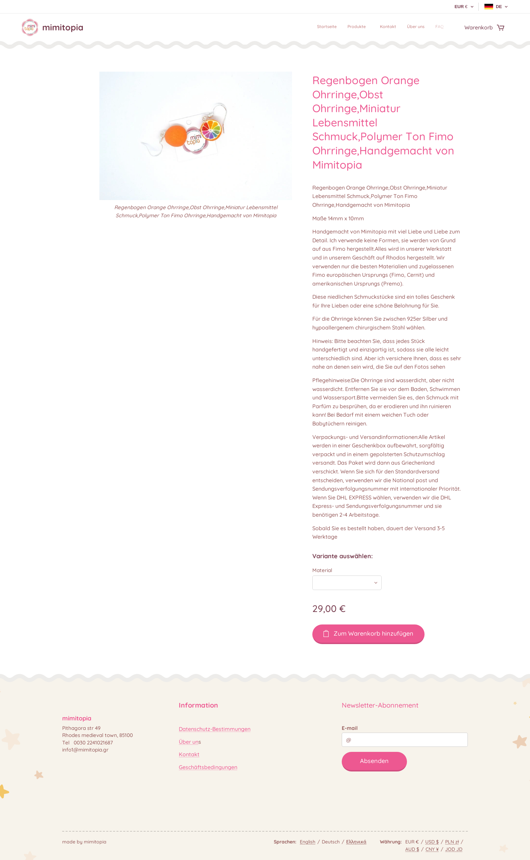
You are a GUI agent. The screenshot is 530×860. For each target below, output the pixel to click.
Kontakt (189, 754)
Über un (188, 741)
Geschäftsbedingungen (208, 767)
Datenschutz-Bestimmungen (214, 729)
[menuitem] (399, 27)
